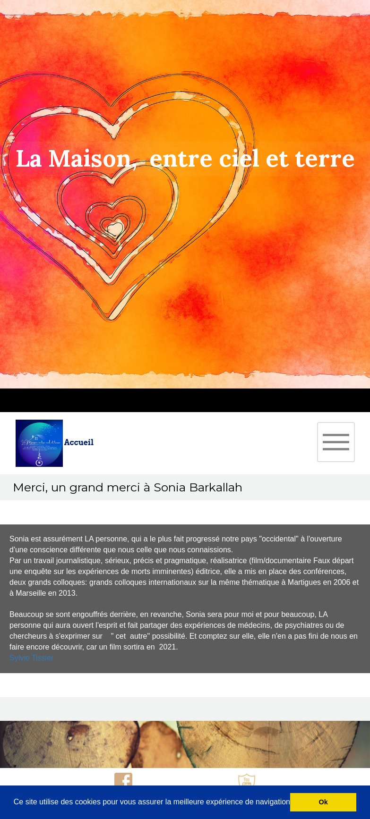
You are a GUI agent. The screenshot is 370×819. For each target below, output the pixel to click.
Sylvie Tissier (31, 658)
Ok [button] (323, 802)
